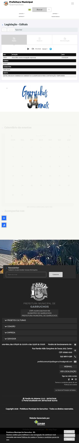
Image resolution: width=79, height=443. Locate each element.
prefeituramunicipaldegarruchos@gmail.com (54, 361)
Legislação (11, 30)
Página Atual (18, 30)
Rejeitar (69, 439)
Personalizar (69, 435)
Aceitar (69, 431)
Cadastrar (56, 274)
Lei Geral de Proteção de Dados (65, 390)
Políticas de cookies (70, 384)
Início (4, 30)
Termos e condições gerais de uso (66, 382)
